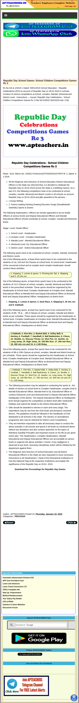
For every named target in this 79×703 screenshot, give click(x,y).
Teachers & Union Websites (14, 605)
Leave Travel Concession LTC (15, 587)
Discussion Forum (10, 608)
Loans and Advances (11, 584)
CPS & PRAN (8, 602)
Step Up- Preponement (12, 593)
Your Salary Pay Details (12, 599)
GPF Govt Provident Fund (13, 581)
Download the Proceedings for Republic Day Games (40, 469)
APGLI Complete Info (11, 590)
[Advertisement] (40, 57)
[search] (41, 625)
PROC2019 (20, 516)
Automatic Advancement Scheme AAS (18, 578)
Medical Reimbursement (12, 596)
